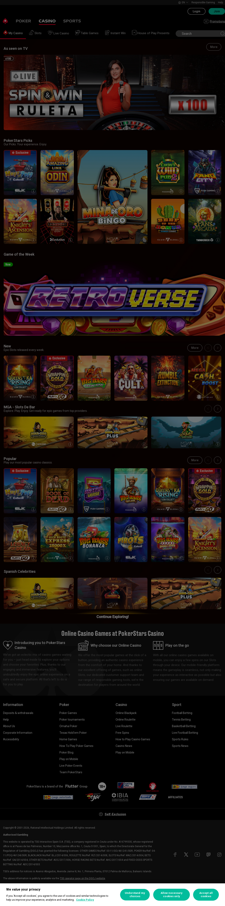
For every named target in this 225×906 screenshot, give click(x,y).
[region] (112, 894)
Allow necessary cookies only (172, 894)
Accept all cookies (206, 894)
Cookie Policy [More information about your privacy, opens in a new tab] (85, 899)
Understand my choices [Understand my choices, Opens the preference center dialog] (135, 894)
